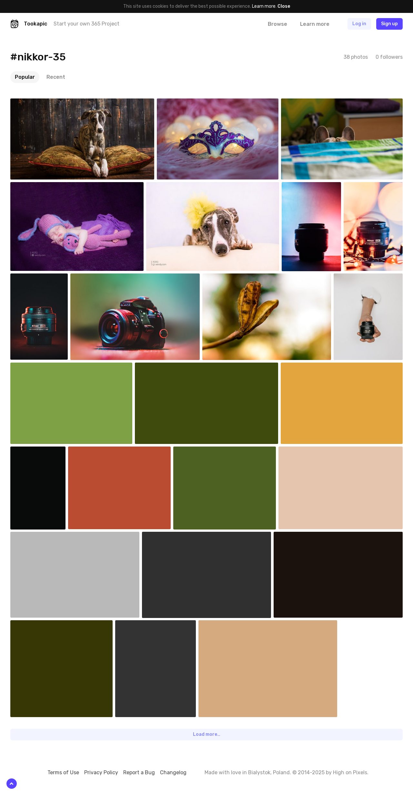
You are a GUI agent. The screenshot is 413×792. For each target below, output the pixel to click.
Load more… (206, 734)
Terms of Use (63, 772)
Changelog (173, 772)
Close (283, 6)
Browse (277, 24)
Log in (359, 23)
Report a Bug (139, 772)
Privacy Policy (101, 772)
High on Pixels (350, 772)
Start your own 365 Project (86, 24)
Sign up (389, 23)
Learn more (264, 6)
